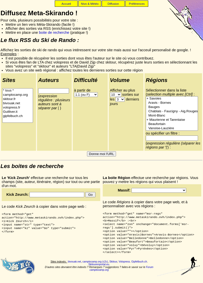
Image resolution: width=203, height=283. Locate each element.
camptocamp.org (17, 95)
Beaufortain (172, 124)
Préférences (136, 3)
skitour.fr (17, 99)
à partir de (82, 90)
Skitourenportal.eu (98, 271)
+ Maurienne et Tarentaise (172, 120)
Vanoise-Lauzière (172, 128)
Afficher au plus (122, 90)
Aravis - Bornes (172, 103)
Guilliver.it (17, 112)
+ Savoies (172, 98)
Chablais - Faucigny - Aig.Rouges (172, 111)
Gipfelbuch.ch (139, 268)
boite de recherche (54, 32)
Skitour (113, 268)
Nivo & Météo (89, 3)
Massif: (125, 190)
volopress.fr (17, 108)
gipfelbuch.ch (17, 116)
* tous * (17, 90)
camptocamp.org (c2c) (95, 268)
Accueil (66, 3)
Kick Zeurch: (18, 194)
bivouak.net (17, 103)
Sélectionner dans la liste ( (169, 92)
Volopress (124, 268)
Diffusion (113, 3)
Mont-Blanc (172, 116)
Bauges (172, 107)
